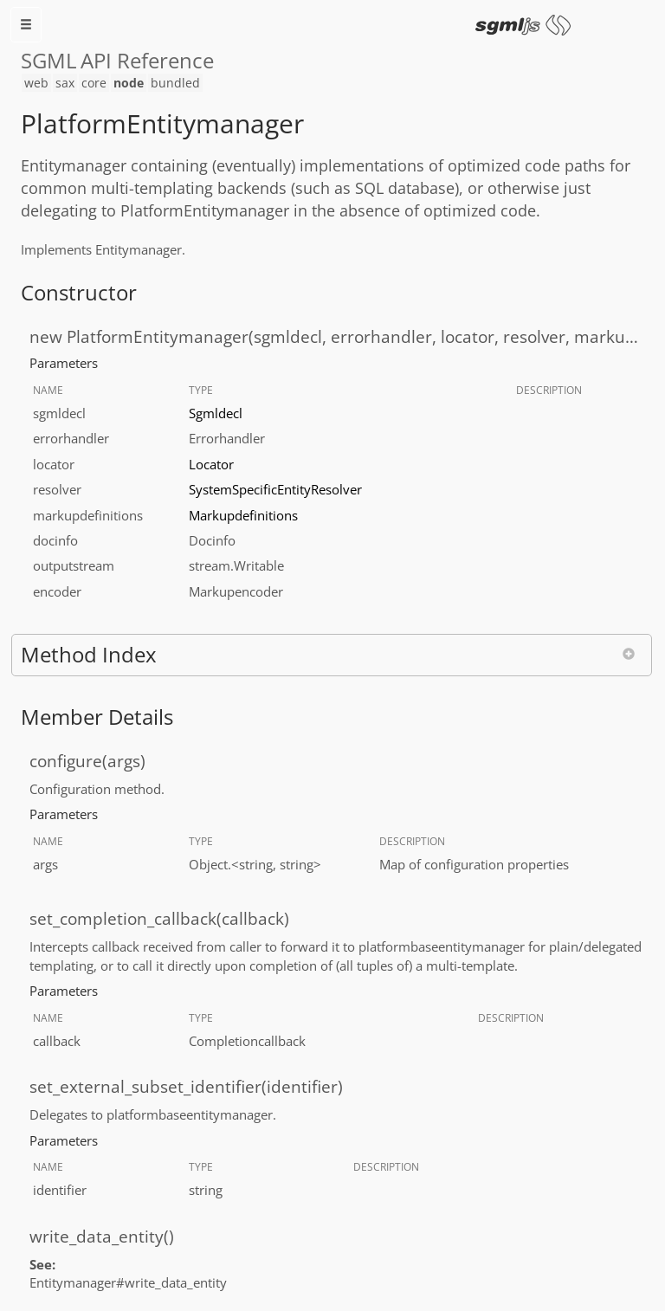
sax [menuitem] (64, 82)
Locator (211, 464)
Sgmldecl (215, 413)
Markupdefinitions (243, 515)
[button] (331, 654)
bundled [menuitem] (175, 82)
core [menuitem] (94, 82)
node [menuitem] (128, 82)
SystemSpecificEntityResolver (275, 489)
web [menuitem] (36, 82)
